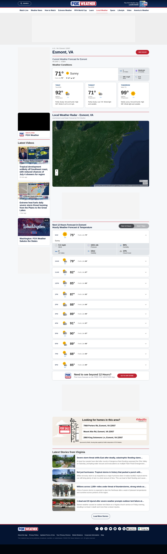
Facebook (97, 528)
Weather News (36, 10)
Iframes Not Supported (100, 154)
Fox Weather (83, 3)
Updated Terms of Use (47, 535)
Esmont (62, 48)
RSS (124, 528)
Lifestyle (121, 10)
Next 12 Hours (126, 226)
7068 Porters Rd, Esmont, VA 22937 (100, 426)
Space (112, 10)
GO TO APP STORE (127, 375)
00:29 (46, 220)
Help (102, 535)
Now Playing (30, 133)
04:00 (46, 184)
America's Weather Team (143, 10)
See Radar (142, 52)
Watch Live (24, 10)
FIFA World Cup (80, 10)
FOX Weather (32, 135)
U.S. (53, 48)
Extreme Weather (65, 10)
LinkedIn (115, 528)
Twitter (101, 528)
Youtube (110, 528)
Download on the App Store (131, 529)
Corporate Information (92, 535)
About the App (22, 535)
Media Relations (77, 535)
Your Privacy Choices (63, 535)
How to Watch (50, 10)
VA (57, 48)
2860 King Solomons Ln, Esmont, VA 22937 (103, 437)
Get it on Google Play (143, 529)
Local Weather (102, 10)
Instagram (106, 528)
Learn (91, 10)
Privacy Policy (33, 535)
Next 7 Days (141, 226)
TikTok (119, 528)
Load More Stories (100, 516)
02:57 (46, 148)
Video (129, 10)
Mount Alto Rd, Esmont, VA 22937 (99, 432)
